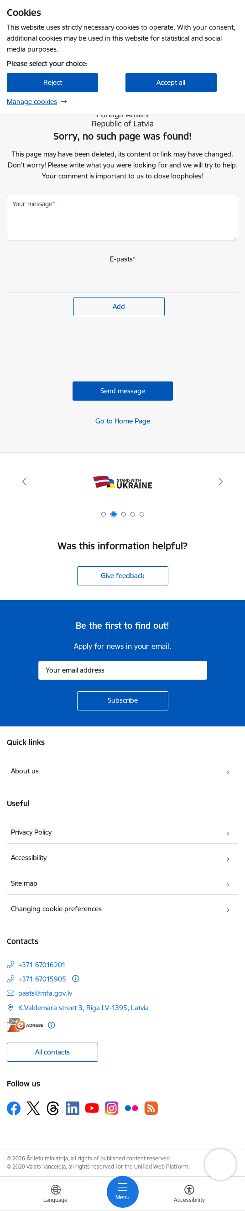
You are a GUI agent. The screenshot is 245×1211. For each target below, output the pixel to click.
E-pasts (121, 259)
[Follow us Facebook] (14, 1108)
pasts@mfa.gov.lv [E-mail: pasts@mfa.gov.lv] (45, 993)
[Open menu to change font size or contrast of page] (189, 1195)
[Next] (220, 481)
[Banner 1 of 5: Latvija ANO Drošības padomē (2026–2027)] (122, 481)
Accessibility (29, 857)
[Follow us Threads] (53, 1108)
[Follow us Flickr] (131, 1107)
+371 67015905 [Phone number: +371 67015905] (42, 979)
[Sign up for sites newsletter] (122, 700)
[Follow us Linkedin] (72, 1108)
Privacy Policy (31, 832)
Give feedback (123, 575)
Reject (52, 82)
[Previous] (24, 481)
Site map (24, 883)
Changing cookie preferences (56, 908)
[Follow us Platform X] (33, 1108)
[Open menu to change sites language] (56, 1195)
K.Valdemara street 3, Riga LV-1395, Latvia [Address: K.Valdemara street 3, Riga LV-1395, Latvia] (83, 1007)
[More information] (75, 978)
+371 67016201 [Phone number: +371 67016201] (42, 964)
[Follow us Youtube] (92, 1107)
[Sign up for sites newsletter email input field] (122, 670)
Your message (32, 204)
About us (25, 771)
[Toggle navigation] (123, 1192)
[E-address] (25, 1025)
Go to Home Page (122, 421)
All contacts (52, 1052)
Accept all (170, 82)
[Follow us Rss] (151, 1108)
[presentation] (76, 350)
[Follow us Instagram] (112, 1108)
